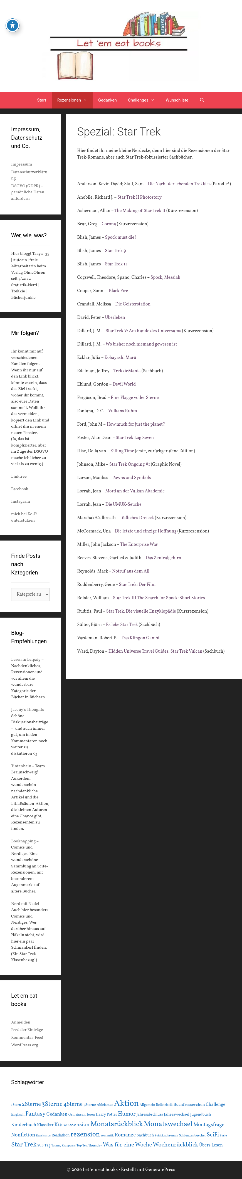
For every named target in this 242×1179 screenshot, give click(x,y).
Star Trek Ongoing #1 (129, 465)
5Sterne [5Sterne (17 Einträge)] (89, 1105)
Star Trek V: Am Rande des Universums (144, 331)
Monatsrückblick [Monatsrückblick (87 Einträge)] (116, 1124)
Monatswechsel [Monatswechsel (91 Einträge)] (168, 1124)
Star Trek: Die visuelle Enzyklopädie (141, 611)
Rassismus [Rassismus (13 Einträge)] (43, 1135)
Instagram (20, 502)
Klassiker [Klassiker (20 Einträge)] (45, 1125)
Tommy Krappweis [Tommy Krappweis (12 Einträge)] (63, 1146)
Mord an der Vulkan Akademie (134, 491)
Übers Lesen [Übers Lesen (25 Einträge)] (211, 1145)
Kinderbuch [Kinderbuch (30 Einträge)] (23, 1124)
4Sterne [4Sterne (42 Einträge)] (73, 1104)
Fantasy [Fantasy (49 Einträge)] (35, 1114)
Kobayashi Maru (120, 358)
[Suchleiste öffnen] (202, 100)
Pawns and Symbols (131, 478)
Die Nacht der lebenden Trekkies (179, 184)
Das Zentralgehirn (163, 558)
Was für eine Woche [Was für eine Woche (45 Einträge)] (127, 1145)
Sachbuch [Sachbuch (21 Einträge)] (145, 1135)
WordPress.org (24, 1045)
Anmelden (20, 1022)
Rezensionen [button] (75, 100)
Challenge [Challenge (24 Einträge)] (215, 1105)
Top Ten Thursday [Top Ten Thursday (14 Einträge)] (89, 1145)
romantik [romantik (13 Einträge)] (107, 1135)
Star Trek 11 (116, 264)
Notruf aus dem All (130, 571)
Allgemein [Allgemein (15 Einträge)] (147, 1104)
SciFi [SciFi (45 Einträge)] (213, 1135)
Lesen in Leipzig (26, 660)
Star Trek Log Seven (135, 438)
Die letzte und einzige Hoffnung (146, 531)
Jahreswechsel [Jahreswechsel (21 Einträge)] (176, 1115)
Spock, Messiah (165, 278)
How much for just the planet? (136, 424)
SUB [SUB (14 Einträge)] (40, 1145)
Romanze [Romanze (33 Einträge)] (125, 1135)
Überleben (115, 318)
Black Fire (119, 291)
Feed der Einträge (27, 1030)
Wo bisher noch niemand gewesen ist (141, 344)
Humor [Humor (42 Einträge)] (126, 1114)
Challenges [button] (144, 100)
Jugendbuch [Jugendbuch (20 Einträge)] (200, 1114)
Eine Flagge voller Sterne (135, 398)
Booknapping (23, 841)
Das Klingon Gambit (141, 638)
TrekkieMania (127, 371)
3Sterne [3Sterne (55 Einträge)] (52, 1104)
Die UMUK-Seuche (123, 505)
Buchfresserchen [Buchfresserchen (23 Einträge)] (189, 1105)
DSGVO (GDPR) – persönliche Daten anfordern (27, 192)
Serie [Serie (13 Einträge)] (223, 1135)
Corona (109, 224)
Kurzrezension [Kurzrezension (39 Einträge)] (72, 1125)
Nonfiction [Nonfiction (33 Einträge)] (23, 1135)
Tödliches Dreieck (137, 518)
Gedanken (107, 100)
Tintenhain (21, 766)
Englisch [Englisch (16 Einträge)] (17, 1114)
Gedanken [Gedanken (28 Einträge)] (57, 1114)
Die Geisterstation (132, 304)
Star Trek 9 (115, 251)
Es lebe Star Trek (122, 625)
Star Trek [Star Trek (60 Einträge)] (23, 1144)
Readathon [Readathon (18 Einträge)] (60, 1135)
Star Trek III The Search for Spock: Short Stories (159, 598)
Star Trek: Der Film (137, 585)
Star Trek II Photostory (139, 197)
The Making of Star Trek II (140, 211)
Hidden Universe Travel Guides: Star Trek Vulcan (155, 651)
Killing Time (122, 451)
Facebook (19, 489)
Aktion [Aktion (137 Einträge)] (126, 1103)
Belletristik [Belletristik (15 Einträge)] (164, 1104)
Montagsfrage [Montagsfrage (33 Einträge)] (209, 1124)
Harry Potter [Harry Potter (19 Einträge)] (106, 1114)
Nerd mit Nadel (25, 904)
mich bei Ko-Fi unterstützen (24, 517)
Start (41, 100)
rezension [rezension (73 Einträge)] (85, 1134)
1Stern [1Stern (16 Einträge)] (16, 1105)
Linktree (19, 477)
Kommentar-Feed (27, 1038)
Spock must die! (120, 238)
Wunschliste (177, 100)
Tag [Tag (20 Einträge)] (47, 1145)
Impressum (21, 164)
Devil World (124, 384)
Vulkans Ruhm (122, 411)
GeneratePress (160, 1169)
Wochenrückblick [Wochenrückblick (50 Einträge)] (175, 1145)
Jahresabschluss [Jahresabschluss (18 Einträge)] (149, 1114)
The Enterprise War (139, 545)
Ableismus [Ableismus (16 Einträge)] (105, 1105)
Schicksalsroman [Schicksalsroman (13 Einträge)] (166, 1135)
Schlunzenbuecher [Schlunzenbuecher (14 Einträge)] (192, 1135)
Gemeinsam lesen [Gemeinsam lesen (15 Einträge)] (81, 1114)
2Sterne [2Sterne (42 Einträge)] (31, 1104)
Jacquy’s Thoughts (27, 710)
